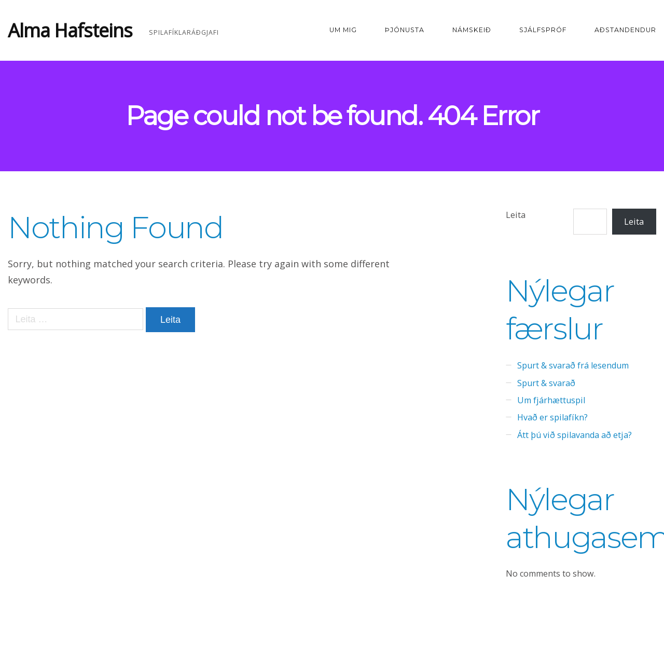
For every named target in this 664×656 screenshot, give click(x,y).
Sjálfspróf (542, 30)
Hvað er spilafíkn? (552, 417)
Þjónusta (404, 30)
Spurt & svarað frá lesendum (573, 365)
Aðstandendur (625, 30)
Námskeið (471, 30)
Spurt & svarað (546, 383)
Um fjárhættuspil (551, 400)
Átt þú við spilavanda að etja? (574, 435)
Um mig (343, 30)
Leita (515, 215)
